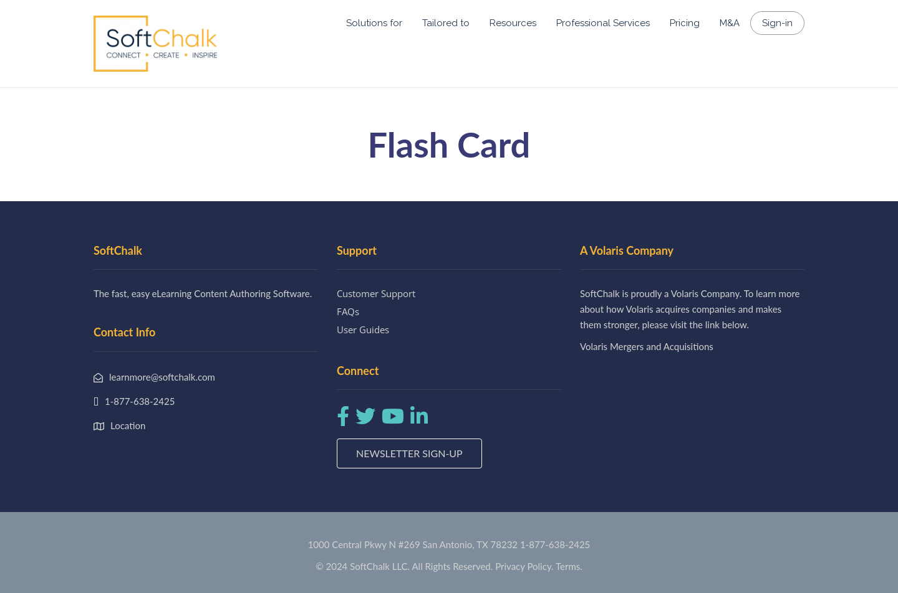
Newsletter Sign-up (409, 453)
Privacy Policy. (524, 566)
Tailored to (446, 23)
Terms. (569, 566)
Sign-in (777, 23)
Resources (513, 23)
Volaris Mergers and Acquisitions (646, 346)
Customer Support (376, 293)
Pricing (685, 23)
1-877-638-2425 (555, 544)
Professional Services (603, 23)
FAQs (348, 311)
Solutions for (374, 23)
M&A (730, 23)
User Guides (363, 329)
